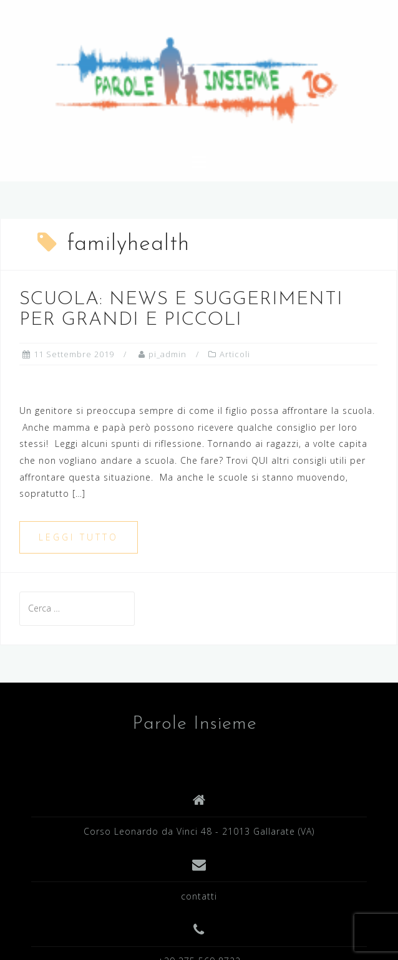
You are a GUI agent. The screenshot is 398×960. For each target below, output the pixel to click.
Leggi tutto (79, 537)
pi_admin (167, 354)
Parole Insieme (194, 724)
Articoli (235, 354)
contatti (199, 896)
